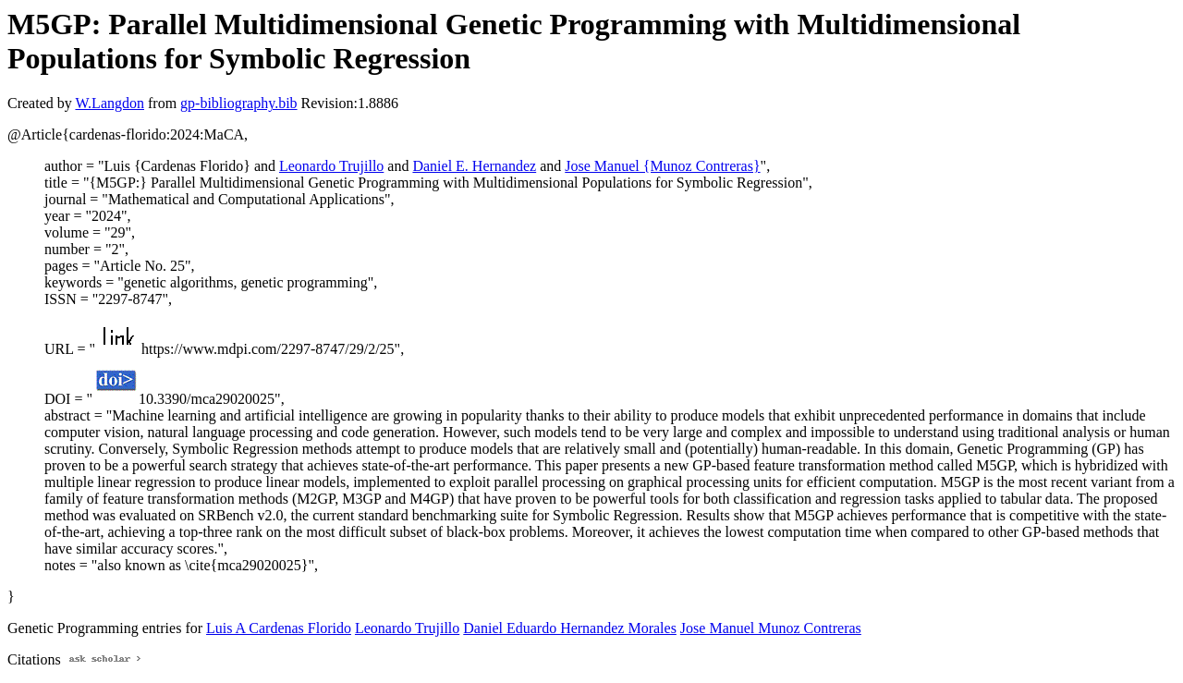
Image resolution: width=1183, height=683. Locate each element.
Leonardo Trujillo (331, 166)
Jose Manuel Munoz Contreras (770, 628)
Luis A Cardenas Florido (278, 628)
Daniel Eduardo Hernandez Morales (570, 628)
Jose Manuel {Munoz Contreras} (662, 166)
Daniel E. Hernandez (474, 166)
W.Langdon (109, 103)
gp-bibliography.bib (239, 103)
